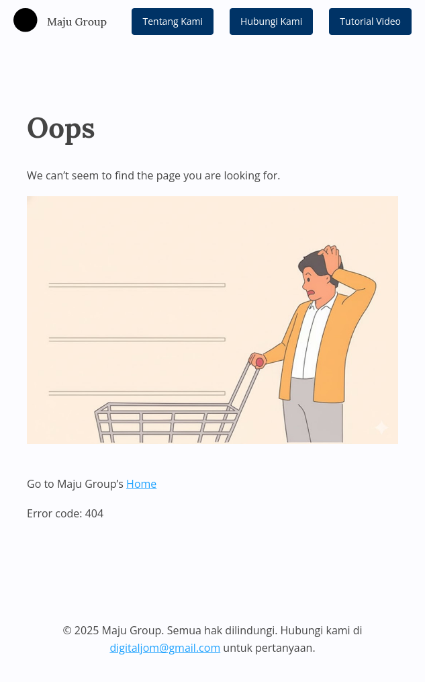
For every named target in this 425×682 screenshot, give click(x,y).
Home (141, 483)
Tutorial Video (370, 21)
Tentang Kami (172, 21)
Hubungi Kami (271, 21)
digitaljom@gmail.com (164, 647)
